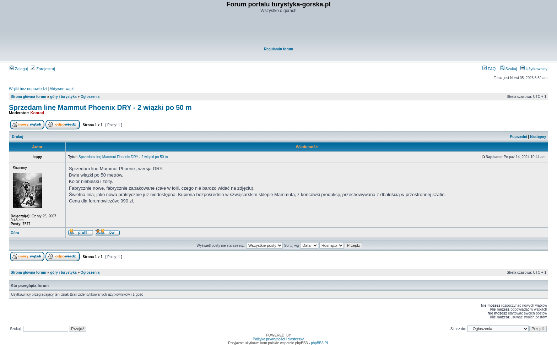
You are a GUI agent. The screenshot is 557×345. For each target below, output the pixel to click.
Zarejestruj (43, 69)
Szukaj (508, 69)
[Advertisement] (279, 30)
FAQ (489, 69)
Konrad (37, 113)
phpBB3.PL (320, 343)
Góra (15, 233)
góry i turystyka (63, 97)
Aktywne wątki (62, 89)
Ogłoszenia (90, 97)
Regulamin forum (278, 49)
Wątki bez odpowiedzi (28, 89)
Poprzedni (518, 137)
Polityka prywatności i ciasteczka (278, 339)
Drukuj (17, 137)
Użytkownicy (533, 69)
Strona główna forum (28, 97)
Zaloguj (19, 69)
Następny (538, 137)
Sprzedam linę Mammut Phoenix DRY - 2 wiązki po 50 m (100, 107)
